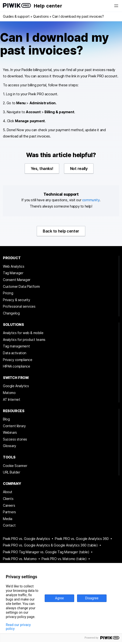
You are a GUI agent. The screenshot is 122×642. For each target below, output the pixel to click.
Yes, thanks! (42, 168)
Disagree (92, 598)
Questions (41, 16)
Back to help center (61, 231)
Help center (48, 6)
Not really (78, 168)
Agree (59, 598)
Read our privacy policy (18, 627)
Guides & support (16, 16)
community (91, 200)
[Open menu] (116, 6)
